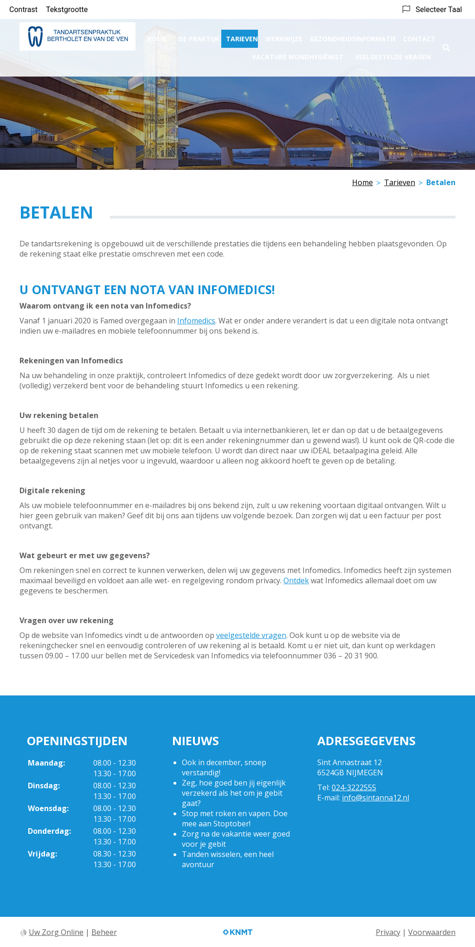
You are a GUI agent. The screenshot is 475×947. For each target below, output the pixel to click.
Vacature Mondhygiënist (297, 53)
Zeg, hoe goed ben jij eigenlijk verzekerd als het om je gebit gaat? (234, 793)
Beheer (104, 932)
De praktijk (199, 35)
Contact (419, 35)
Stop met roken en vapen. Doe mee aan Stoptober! (235, 818)
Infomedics (196, 321)
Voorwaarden (432, 932)
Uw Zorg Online (56, 932)
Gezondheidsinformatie (353, 35)
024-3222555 (354, 787)
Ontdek (296, 580)
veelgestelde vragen (251, 635)
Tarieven (242, 35)
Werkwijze (283, 35)
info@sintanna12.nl (375, 797)
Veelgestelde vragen (393, 53)
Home (157, 35)
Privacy (388, 932)
